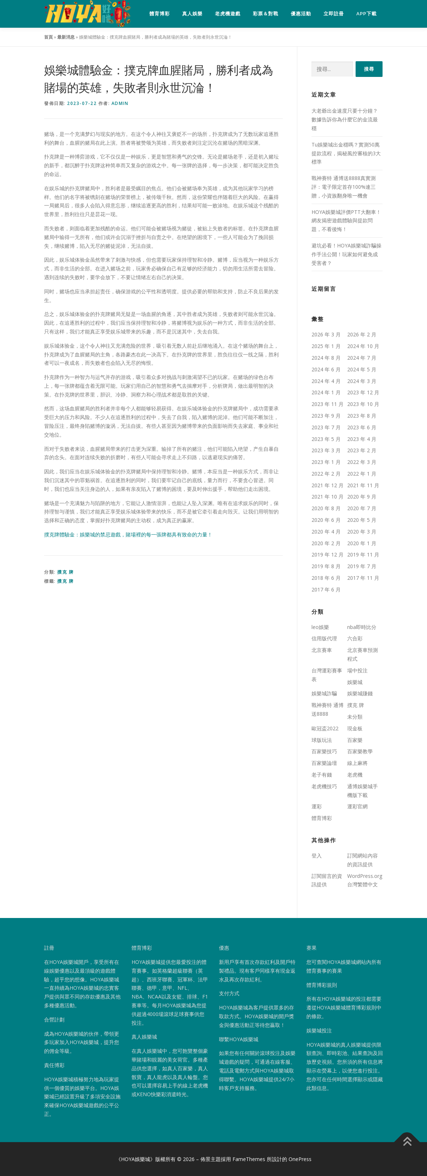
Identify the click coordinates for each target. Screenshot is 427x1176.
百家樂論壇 (324, 763)
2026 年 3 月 (326, 334)
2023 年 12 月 (363, 392)
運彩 (317, 806)
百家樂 (355, 740)
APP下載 (366, 13)
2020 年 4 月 (326, 531)
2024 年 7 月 (361, 358)
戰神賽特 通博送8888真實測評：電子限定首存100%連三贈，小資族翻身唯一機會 (344, 187)
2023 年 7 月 (326, 427)
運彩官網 (357, 806)
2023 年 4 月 (361, 438)
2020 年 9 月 (361, 496)
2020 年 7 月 (361, 508)
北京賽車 (322, 650)
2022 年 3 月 (361, 462)
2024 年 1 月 (326, 392)
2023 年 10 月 (363, 404)
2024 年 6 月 (326, 369)
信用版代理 (324, 638)
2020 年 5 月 (361, 520)
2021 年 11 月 (363, 485)
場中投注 (357, 670)
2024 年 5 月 (361, 369)
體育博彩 (159, 13)
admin (120, 104)
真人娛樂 (192, 13)
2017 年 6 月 (326, 589)
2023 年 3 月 (326, 450)
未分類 (355, 717)
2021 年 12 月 (328, 485)
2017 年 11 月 (363, 578)
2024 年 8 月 (326, 358)
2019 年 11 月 (363, 554)
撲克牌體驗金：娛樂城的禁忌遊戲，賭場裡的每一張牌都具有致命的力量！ (128, 534)
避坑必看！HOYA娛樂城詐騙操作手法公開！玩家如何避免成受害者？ (346, 254)
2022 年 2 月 (326, 473)
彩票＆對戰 (265, 13)
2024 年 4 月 (326, 381)
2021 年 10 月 (328, 496)
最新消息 (66, 37)
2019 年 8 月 (326, 566)
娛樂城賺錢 (360, 693)
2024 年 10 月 (363, 346)
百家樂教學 (360, 751)
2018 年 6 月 (326, 578)
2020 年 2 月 (326, 543)
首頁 (48, 37)
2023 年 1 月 (326, 462)
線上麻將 (357, 763)
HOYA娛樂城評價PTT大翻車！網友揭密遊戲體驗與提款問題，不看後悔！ (346, 220)
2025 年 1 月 (326, 346)
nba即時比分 (361, 627)
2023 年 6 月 (361, 427)
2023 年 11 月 (328, 404)
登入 (317, 855)
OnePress (300, 1159)
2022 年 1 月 (361, 473)
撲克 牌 (65, 572)
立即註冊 (334, 13)
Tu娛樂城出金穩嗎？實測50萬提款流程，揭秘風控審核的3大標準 (346, 153)
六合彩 (355, 638)
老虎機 (355, 774)
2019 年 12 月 (328, 554)
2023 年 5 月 (326, 438)
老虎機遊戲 (227, 13)
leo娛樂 (320, 627)
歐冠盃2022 (325, 728)
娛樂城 (355, 682)
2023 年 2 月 (361, 450)
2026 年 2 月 (361, 334)
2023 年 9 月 (326, 416)
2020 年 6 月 (326, 520)
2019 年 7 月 (361, 566)
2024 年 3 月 (361, 381)
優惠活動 (301, 13)
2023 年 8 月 (361, 416)
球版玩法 (322, 740)
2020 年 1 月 (361, 543)
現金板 (355, 728)
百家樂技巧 (324, 751)
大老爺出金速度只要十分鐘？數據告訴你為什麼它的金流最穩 (345, 120)
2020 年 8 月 (326, 508)
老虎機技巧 (324, 786)
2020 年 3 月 (361, 531)
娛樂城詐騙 (324, 693)
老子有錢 (322, 774)
